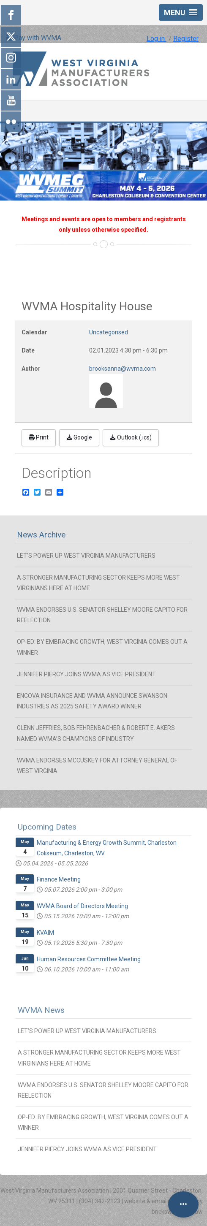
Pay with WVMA (33, 38)
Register (186, 39)
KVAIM (45, 932)
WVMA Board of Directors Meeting (82, 906)
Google (79, 437)
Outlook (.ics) (131, 437)
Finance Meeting (59, 879)
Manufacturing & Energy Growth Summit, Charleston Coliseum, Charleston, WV (107, 848)
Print (39, 437)
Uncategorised (108, 332)
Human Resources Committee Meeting (89, 959)
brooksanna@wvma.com (122, 368)
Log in (156, 39)
